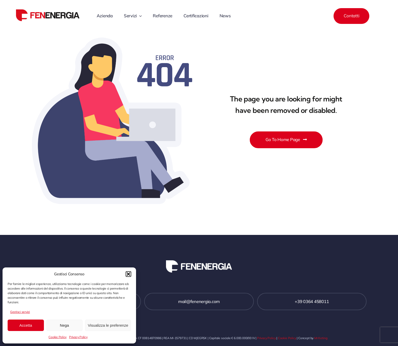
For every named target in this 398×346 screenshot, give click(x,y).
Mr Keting (320, 338)
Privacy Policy (78, 337)
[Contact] (351, 16)
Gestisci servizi (20, 312)
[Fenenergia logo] (47, 11)
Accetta (25, 325)
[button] (128, 274)
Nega (64, 325)
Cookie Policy (57, 337)
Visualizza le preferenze (108, 325)
